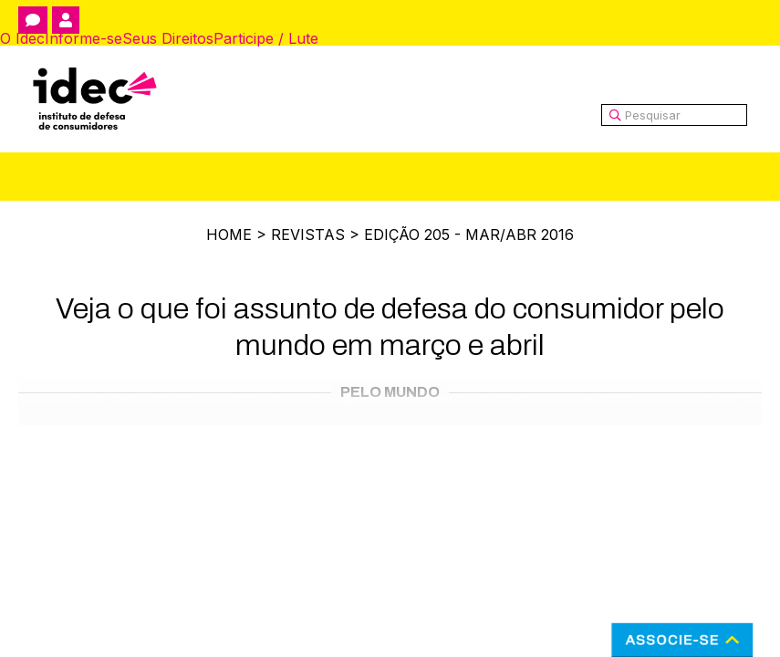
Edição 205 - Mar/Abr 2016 (469, 234)
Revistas (308, 234)
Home (229, 234)
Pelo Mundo (390, 392)
